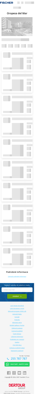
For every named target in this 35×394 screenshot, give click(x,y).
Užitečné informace (17, 337)
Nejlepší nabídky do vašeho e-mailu (17, 285)
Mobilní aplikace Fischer (17, 325)
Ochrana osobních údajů (17, 348)
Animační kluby (17, 314)
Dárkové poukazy (17, 328)
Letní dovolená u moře (17, 308)
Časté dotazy (17, 334)
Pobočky (17, 320)
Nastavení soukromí (17, 351)
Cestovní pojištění (17, 331)
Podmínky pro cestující (17, 339)
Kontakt (17, 317)
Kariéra (17, 342)
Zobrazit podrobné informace (17, 276)
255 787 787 (18, 359)
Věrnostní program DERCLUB (17, 311)
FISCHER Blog (17, 345)
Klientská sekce (17, 322)
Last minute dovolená (17, 306)
